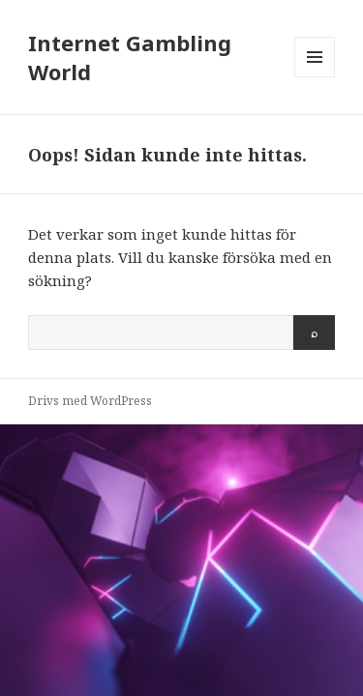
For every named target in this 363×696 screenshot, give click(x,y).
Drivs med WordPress (90, 400)
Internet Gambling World (129, 57)
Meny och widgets (315, 76)
